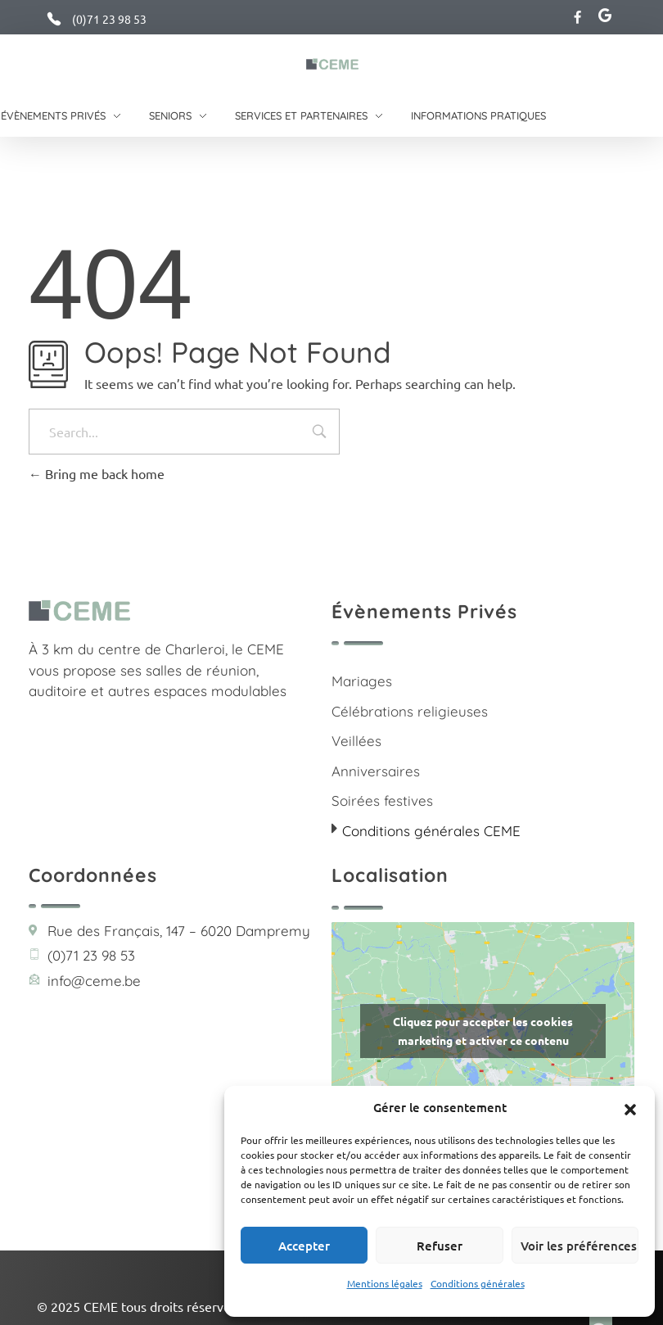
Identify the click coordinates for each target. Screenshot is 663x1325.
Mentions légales (384, 1283)
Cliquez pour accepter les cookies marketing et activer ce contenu (483, 1030)
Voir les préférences (579, 1245)
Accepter (304, 1245)
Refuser (439, 1245)
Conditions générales (478, 1283)
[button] (630, 1107)
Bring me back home (97, 473)
